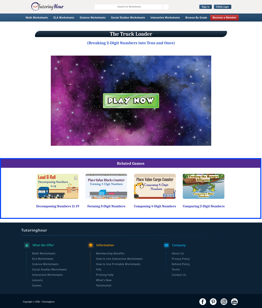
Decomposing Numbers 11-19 (57, 206)
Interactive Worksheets (165, 17)
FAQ (98, 269)
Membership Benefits (110, 253)
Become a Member (224, 17)
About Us (178, 253)
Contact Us (179, 275)
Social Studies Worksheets (128, 17)
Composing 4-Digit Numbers (155, 206)
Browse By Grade (196, 17)
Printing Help (105, 275)
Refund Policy (181, 264)
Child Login (222, 7)
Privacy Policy (181, 259)
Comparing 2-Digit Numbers (204, 206)
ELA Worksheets (63, 17)
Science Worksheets (93, 17)
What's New (104, 280)
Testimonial (103, 285)
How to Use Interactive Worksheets (119, 259)
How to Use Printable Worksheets (118, 264)
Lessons (37, 280)
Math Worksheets (37, 17)
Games (36, 285)
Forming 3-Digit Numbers (106, 206)
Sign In (206, 7)
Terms (176, 269)
